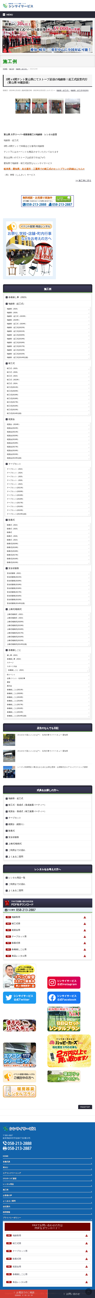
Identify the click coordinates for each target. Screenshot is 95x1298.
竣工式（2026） (13, 372)
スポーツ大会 (12, 666)
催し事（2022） (13, 655)
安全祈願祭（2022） (14, 573)
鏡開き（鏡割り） (16, 824)
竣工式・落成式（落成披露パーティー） (27, 805)
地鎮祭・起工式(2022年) (80, 90)
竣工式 (11, 363)
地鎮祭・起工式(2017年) (16, 346)
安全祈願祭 (13, 568)
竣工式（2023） (13, 376)
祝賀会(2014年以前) (14, 458)
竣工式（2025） (13, 368)
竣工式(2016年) (12, 406)
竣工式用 (16, 923)
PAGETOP (85, 1107)
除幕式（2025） (13, 529)
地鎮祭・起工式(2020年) (16, 335)
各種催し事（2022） (14, 659)
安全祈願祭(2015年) (14, 599)
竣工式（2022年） (13, 380)
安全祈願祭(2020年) (14, 581)
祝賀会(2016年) (12, 450)
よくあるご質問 (15, 856)
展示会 (9, 686)
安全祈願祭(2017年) (14, 592)
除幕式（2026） (13, 536)
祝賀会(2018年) (12, 443)
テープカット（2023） (15, 484)
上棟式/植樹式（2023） (15, 618)
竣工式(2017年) (12, 402)
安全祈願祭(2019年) (14, 584)
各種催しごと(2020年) (15, 693)
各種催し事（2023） (18, 297)
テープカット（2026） (15, 480)
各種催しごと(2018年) (15, 701)
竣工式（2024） (13, 383)
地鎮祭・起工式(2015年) (16, 354)
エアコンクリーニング (12, 1173)
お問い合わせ (71, 1294)
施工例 (5, 1190)
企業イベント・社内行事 (16, 678)
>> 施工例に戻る (83, 180)
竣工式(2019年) (12, 395)
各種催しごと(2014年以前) (16, 716)
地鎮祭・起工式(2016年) (16, 350)
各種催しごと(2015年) (15, 712)
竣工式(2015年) (12, 409)
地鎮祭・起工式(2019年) (16, 339)
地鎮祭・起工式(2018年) (16, 342)
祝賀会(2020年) (12, 435)
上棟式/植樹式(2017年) (15, 633)
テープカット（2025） (15, 476)
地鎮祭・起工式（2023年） (17, 316)
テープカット (14, 464)
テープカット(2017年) (15, 503)
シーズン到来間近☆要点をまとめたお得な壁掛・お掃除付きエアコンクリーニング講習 (52, 767)
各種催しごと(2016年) (15, 708)
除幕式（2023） (13, 540)
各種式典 (6, 1162)
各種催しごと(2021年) (15, 690)
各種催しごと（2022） (16, 670)
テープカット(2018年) (15, 499)
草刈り (5, 1167)
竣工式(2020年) (12, 391)
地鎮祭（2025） (13, 309)
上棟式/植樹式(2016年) (15, 637)
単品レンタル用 (19, 956)
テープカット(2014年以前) (16, 514)
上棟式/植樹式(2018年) (15, 629)
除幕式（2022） (13, 525)
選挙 (8, 682)
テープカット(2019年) (15, 495)
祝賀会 (11, 419)
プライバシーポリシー (12, 1112)
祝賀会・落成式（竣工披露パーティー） (27, 811)
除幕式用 (16, 943)
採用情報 (6, 1212)
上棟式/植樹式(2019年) (15, 625)
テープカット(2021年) (15, 488)
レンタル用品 (8, 1184)
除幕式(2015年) (12, 562)
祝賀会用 (16, 930)
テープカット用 (19, 936)
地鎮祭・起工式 (15, 798)
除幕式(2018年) (12, 551)
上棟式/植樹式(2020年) (15, 622)
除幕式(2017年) (12, 555)
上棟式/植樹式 (15, 609)
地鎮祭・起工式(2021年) (16, 331)
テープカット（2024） (15, 473)
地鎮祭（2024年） (13, 320)
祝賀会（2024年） (13, 424)
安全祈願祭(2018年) (14, 588)
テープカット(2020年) (15, 491)
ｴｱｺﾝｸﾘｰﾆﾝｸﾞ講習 (9, 1179)
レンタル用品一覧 (16, 877)
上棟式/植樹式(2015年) (15, 640)
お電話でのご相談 (23, 1293)
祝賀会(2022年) (12, 428)
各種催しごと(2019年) (15, 697)
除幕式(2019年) (12, 547)
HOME (5, 1156)
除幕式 (11, 520)
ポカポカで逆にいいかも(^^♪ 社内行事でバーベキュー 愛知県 (42, 735)
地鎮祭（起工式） (63, 90)
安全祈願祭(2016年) (14, 596)
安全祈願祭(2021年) (14, 577)
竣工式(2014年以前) (14, 413)
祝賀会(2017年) (12, 447)
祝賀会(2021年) (12, 432)
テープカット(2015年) (15, 510)
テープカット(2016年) (15, 506)
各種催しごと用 (19, 949)
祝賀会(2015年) (12, 454)
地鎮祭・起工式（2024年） (17, 324)
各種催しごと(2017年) (15, 704)
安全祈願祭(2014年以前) (16, 603)
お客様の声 (7, 1195)
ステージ (10, 662)
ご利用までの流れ (16, 850)
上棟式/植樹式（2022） (15, 614)
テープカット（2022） (15, 469)
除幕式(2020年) (12, 543)
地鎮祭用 (16, 917)
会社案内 (6, 1207)
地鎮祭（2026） (13, 312)
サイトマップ (8, 1119)
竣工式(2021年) (12, 387)
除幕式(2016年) (12, 559)
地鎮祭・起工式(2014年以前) (17, 357)
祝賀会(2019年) (12, 439)
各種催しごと (14, 650)
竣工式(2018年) (12, 398)
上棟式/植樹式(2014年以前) (17, 644)
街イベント (11, 674)
